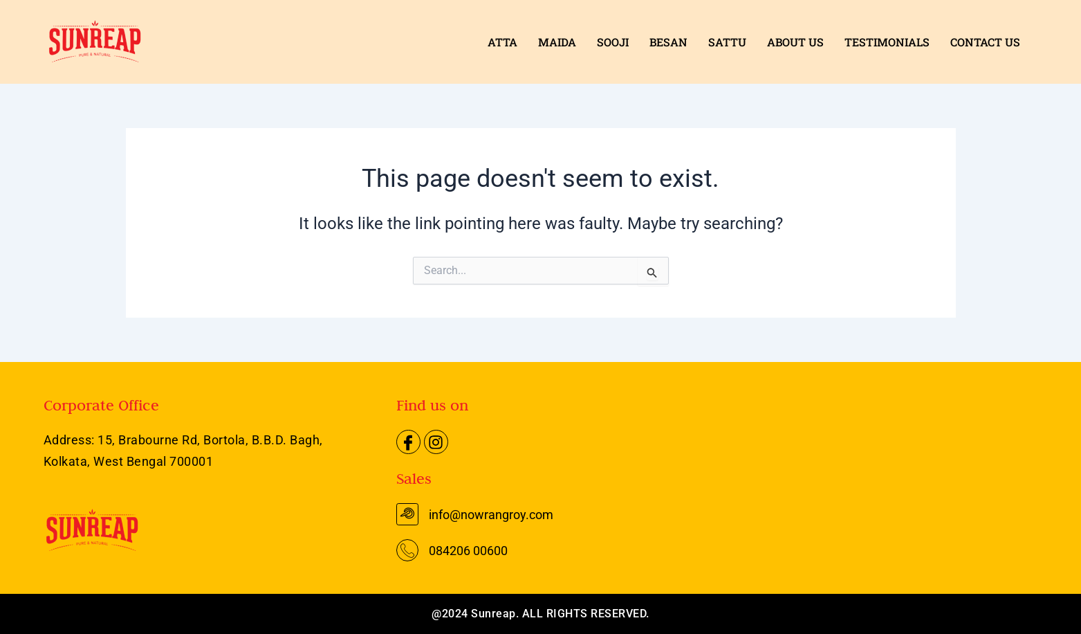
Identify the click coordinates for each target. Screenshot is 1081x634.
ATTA (502, 42)
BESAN (668, 42)
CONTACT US (985, 42)
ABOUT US (795, 42)
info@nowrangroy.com (491, 514)
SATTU (727, 42)
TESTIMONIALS (887, 42)
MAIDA (557, 42)
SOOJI (613, 42)
